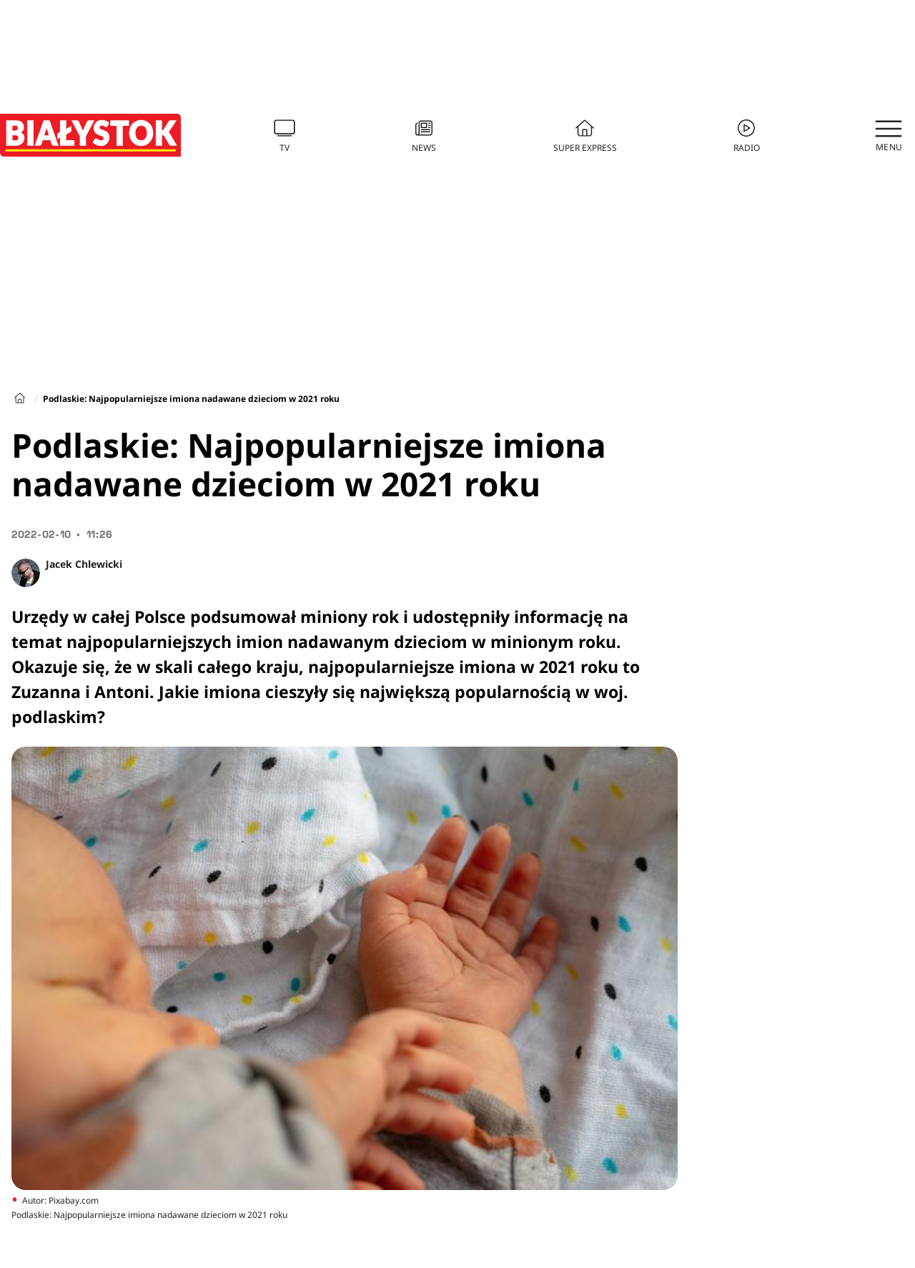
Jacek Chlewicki (84, 564)
